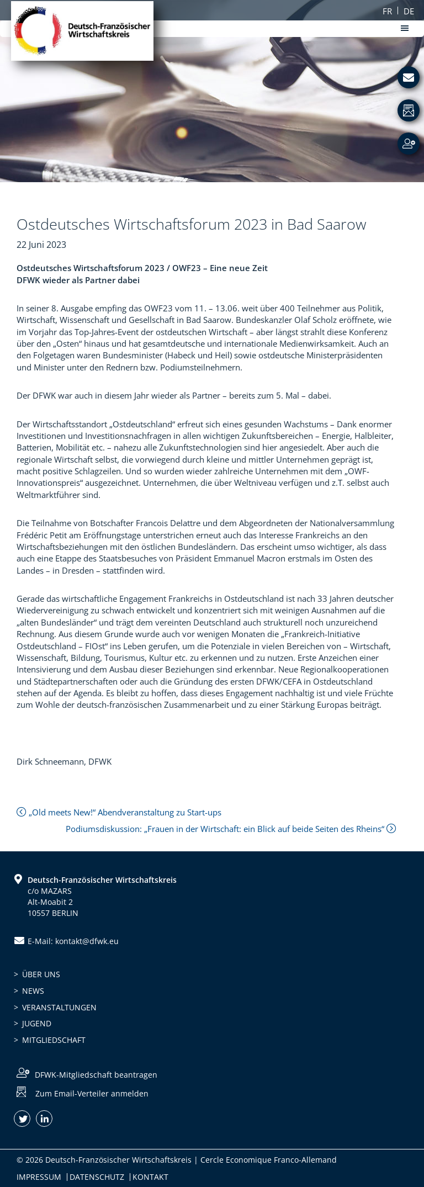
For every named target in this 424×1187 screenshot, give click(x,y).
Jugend (36, 1023)
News (33, 990)
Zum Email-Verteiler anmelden (92, 1093)
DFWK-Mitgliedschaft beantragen (96, 1074)
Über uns (41, 974)
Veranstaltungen (59, 1007)
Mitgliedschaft (54, 1040)
